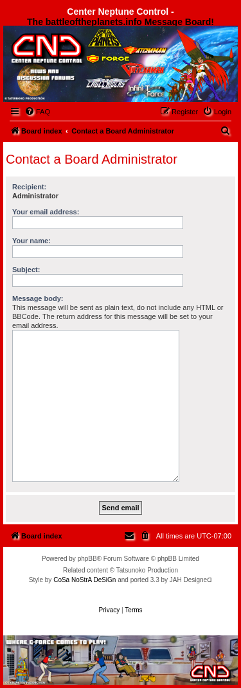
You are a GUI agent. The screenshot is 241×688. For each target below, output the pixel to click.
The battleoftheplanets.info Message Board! (120, 22)
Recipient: (29, 187)
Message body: (37, 298)
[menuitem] (37, 111)
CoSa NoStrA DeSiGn (84, 579)
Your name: (31, 241)
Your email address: (45, 212)
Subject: (26, 269)
